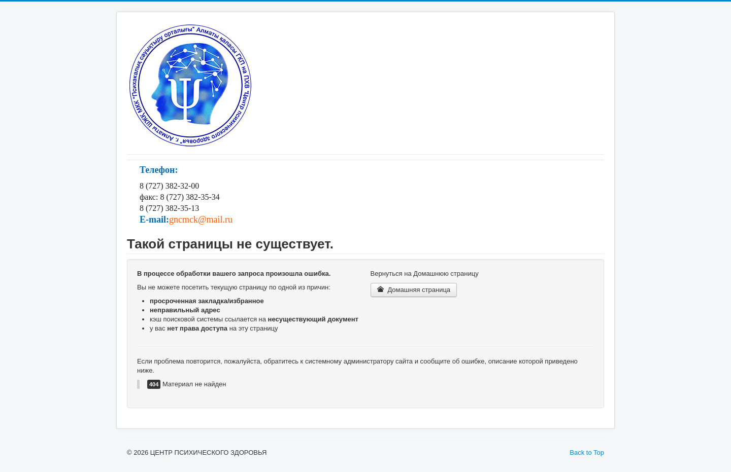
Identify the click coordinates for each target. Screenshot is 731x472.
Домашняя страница (414, 290)
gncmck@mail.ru (200, 219)
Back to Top (587, 452)
